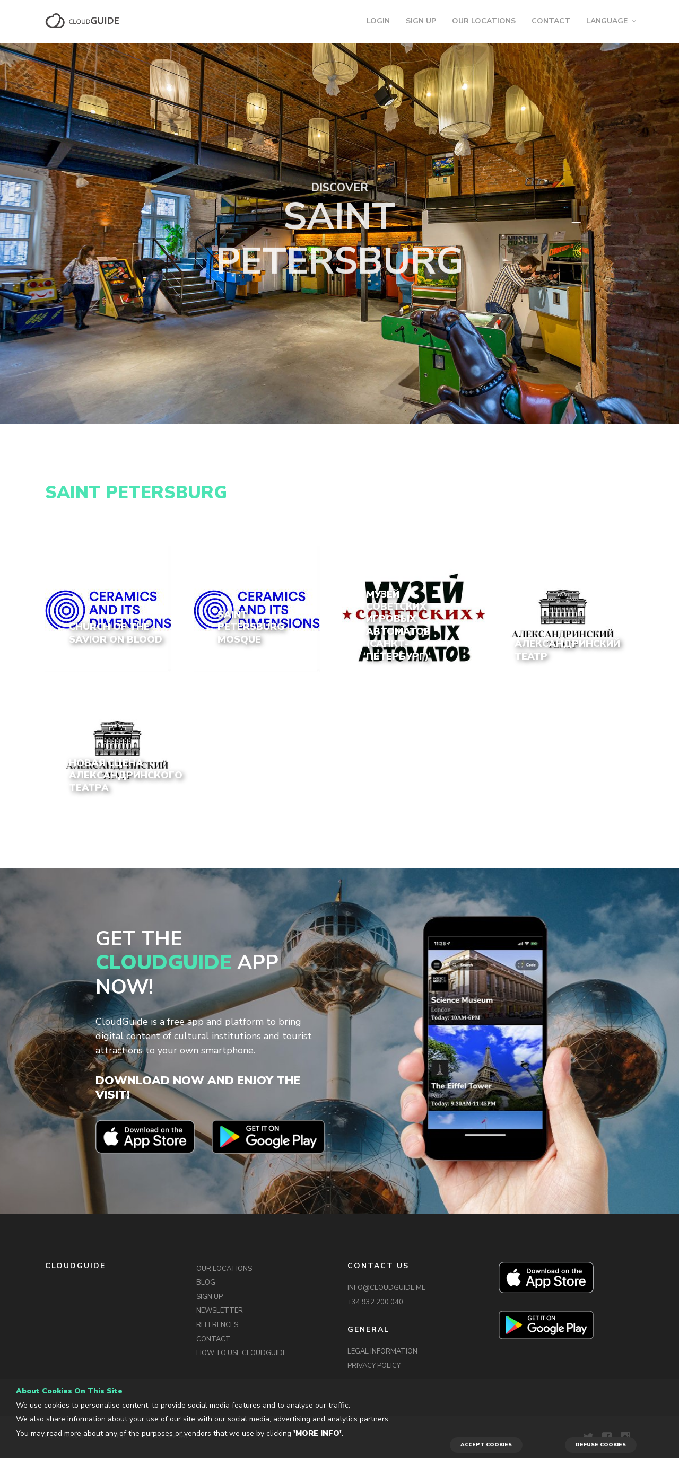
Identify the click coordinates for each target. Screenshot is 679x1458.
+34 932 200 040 (375, 1302)
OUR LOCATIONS (484, 21)
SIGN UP (421, 21)
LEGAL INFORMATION (382, 1351)
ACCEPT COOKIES (486, 1444)
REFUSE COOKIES (601, 1444)
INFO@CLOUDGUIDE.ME (386, 1288)
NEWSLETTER (219, 1310)
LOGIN (378, 21)
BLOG (205, 1282)
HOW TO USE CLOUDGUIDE (241, 1353)
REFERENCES (217, 1325)
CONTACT (551, 21)
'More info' (317, 1433)
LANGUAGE (607, 21)
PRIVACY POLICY (374, 1366)
